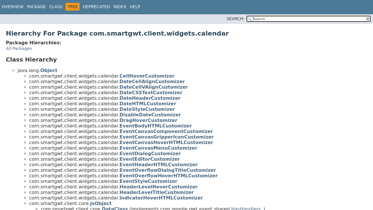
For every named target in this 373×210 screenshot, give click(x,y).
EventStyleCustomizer (148, 181)
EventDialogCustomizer (150, 153)
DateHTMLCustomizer (147, 103)
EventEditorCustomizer (149, 159)
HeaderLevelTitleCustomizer (156, 192)
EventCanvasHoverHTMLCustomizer (166, 142)
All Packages (19, 48)
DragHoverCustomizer (148, 120)
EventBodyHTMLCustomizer (155, 126)
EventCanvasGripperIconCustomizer (166, 137)
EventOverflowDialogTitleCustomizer (167, 170)
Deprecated (96, 6)
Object (48, 70)
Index (120, 6)
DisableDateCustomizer (150, 115)
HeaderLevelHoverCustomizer (158, 187)
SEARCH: (235, 18)
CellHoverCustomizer (147, 76)
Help (135, 6)
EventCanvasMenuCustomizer (158, 148)
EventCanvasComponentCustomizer (166, 131)
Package (36, 6)
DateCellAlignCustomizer (152, 81)
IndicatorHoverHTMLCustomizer (161, 198)
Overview (13, 6)
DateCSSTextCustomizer (150, 92)
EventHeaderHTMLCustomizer (158, 164)
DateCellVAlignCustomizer (153, 87)
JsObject (101, 203)
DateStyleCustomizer (147, 109)
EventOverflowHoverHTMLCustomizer (168, 175)
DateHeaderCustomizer (149, 98)
